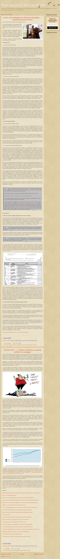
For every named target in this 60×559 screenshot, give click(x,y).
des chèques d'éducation (26, 484)
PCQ (10, 550)
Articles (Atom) (8, 556)
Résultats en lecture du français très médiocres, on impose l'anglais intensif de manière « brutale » (20, 502)
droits (17, 344)
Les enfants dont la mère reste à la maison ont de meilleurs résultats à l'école (16, 536)
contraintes (14, 344)
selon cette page (34, 193)
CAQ (6, 550)
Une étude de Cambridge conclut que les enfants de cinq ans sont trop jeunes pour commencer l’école (20, 529)
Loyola (23, 344)
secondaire (34, 344)
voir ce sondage (15, 365)
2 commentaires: (7, 548)
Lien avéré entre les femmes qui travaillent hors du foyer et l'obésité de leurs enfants (17, 526)
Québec (28, 344)
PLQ (12, 550)
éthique (20, 344)
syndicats (28, 550)
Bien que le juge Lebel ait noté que (21, 206)
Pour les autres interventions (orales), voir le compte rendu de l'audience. (15, 332)
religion (31, 344)
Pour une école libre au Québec (23, 5)
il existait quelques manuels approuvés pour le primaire (28, 201)
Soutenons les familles (6, 340)
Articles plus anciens (39, 554)
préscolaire (17, 550)
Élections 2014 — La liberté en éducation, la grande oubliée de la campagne (22, 351)
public (22, 550)
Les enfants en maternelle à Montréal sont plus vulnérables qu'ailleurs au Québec (17, 509)
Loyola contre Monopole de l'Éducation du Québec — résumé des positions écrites (22, 19)
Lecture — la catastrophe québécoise (9, 495)
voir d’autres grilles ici (6, 250)
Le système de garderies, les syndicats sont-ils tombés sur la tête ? (14, 521)
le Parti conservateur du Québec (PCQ (20, 403)
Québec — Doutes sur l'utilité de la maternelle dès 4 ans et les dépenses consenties (17, 512)
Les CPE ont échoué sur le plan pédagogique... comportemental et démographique (17, 524)
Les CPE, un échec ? (6, 514)
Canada (6, 344)
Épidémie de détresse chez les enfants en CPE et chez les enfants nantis (15, 519)
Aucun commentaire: (7, 343)
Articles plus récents (6, 554)
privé (25, 344)
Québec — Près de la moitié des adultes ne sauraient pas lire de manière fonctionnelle (18, 497)
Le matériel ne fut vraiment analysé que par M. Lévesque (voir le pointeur (18, 195)
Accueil (22, 554)
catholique (10, 344)
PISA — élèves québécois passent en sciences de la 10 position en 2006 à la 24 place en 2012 (19, 507)
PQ (14, 550)
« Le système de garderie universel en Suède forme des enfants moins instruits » (17, 517)
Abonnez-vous (52, 27)
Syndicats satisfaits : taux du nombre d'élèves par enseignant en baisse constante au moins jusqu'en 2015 (21, 492)
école (8, 550)
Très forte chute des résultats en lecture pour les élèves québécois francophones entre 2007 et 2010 (20, 500)
